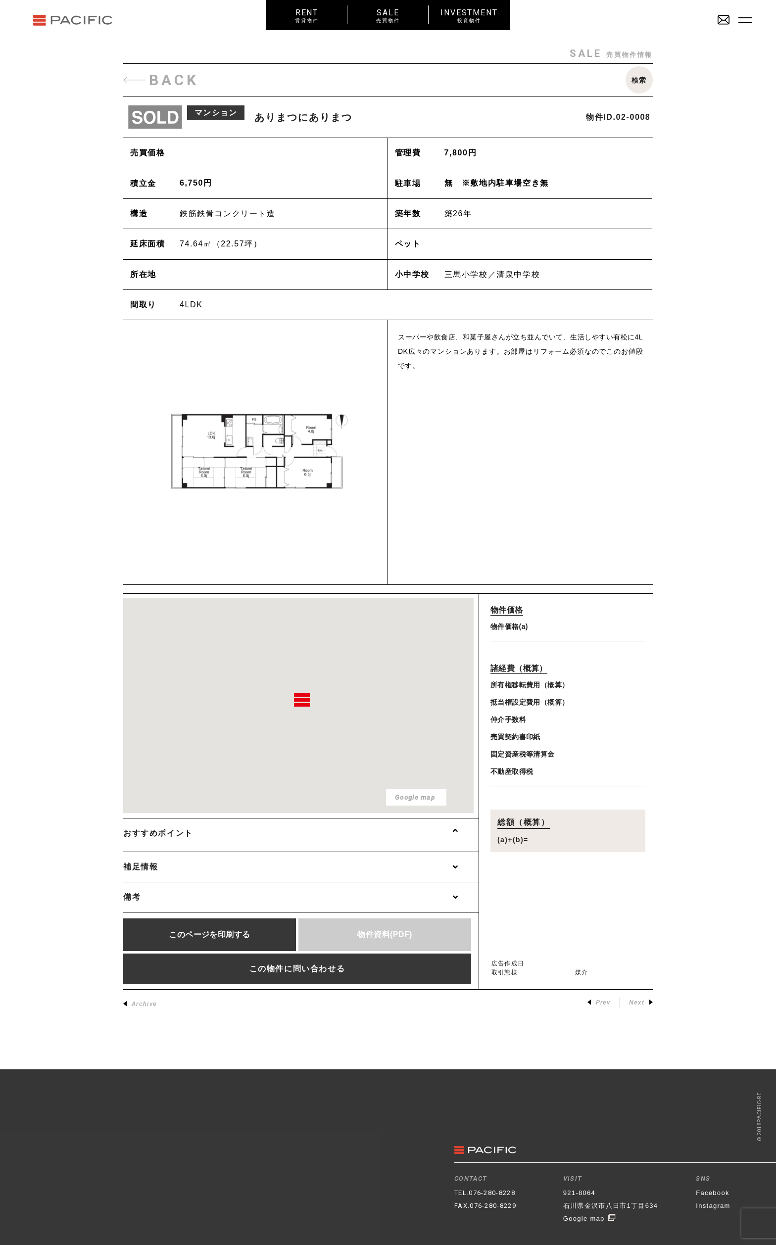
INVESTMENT (469, 15)
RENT (306, 15)
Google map (589, 1218)
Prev (599, 1002)
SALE (388, 15)
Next (641, 1002)
